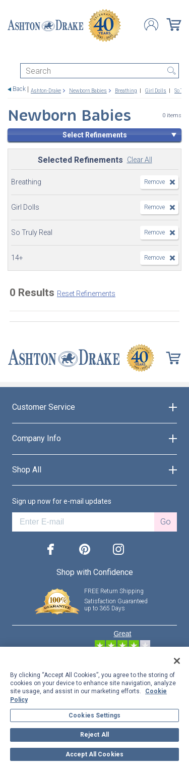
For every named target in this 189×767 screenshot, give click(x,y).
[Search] (99, 70)
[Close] (177, 661)
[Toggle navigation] (12, 54)
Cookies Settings (94, 715)
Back (19, 89)
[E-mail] (83, 522)
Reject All (94, 734)
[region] (94, 707)
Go (165, 521)
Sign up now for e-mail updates (61, 501)
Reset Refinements (86, 294)
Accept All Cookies (94, 754)
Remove (154, 181)
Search (171, 70)
